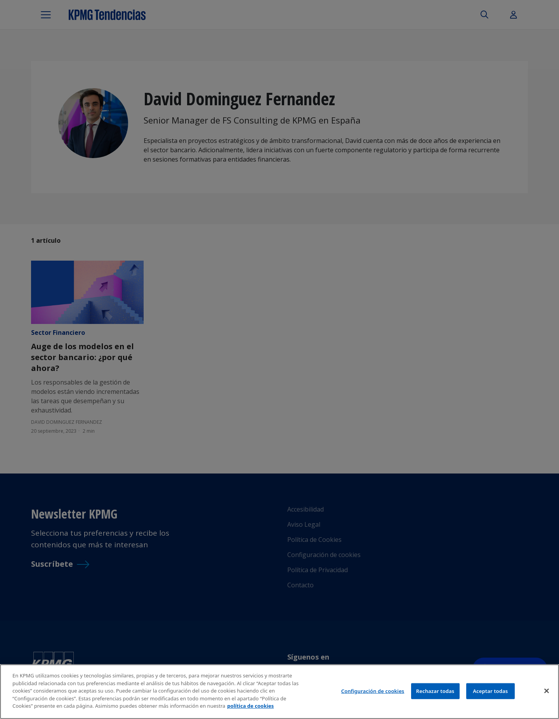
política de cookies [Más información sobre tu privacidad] (250, 705)
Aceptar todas (490, 690)
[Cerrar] (546, 690)
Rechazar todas (435, 690)
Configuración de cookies (372, 690)
